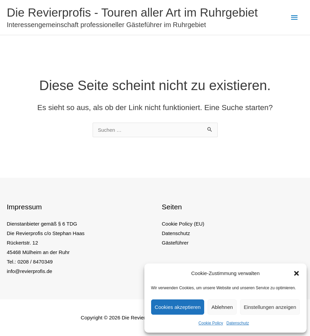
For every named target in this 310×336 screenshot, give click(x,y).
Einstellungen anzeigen (270, 307)
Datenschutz (237, 323)
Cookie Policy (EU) (183, 224)
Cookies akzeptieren (178, 307)
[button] (296, 273)
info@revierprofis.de (29, 271)
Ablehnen (222, 307)
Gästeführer (175, 243)
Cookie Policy (210, 323)
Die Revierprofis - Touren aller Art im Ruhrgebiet (132, 12)
